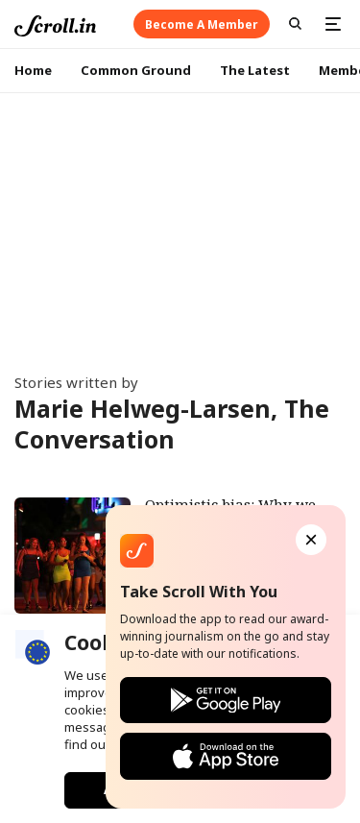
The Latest (255, 70)
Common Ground (136, 70)
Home (33, 70)
